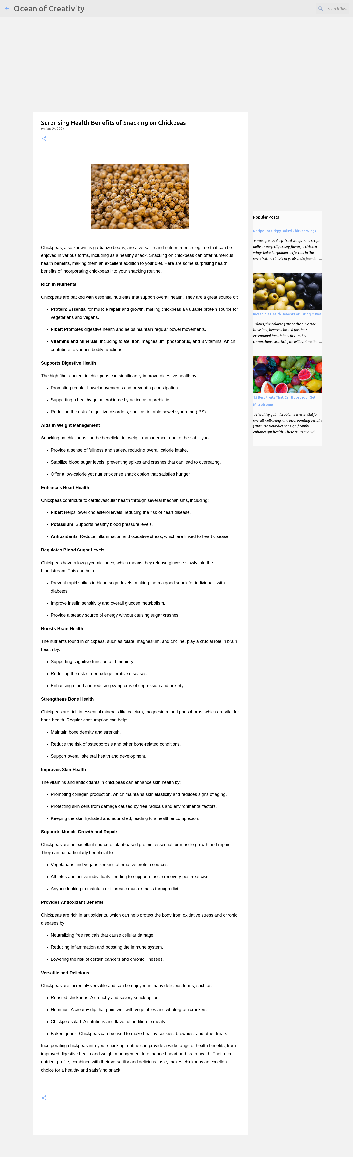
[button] (44, 139)
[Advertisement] (147, 34)
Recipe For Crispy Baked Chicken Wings (284, 231)
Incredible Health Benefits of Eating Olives (287, 314)
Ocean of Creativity (49, 8)
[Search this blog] (323, 8)
